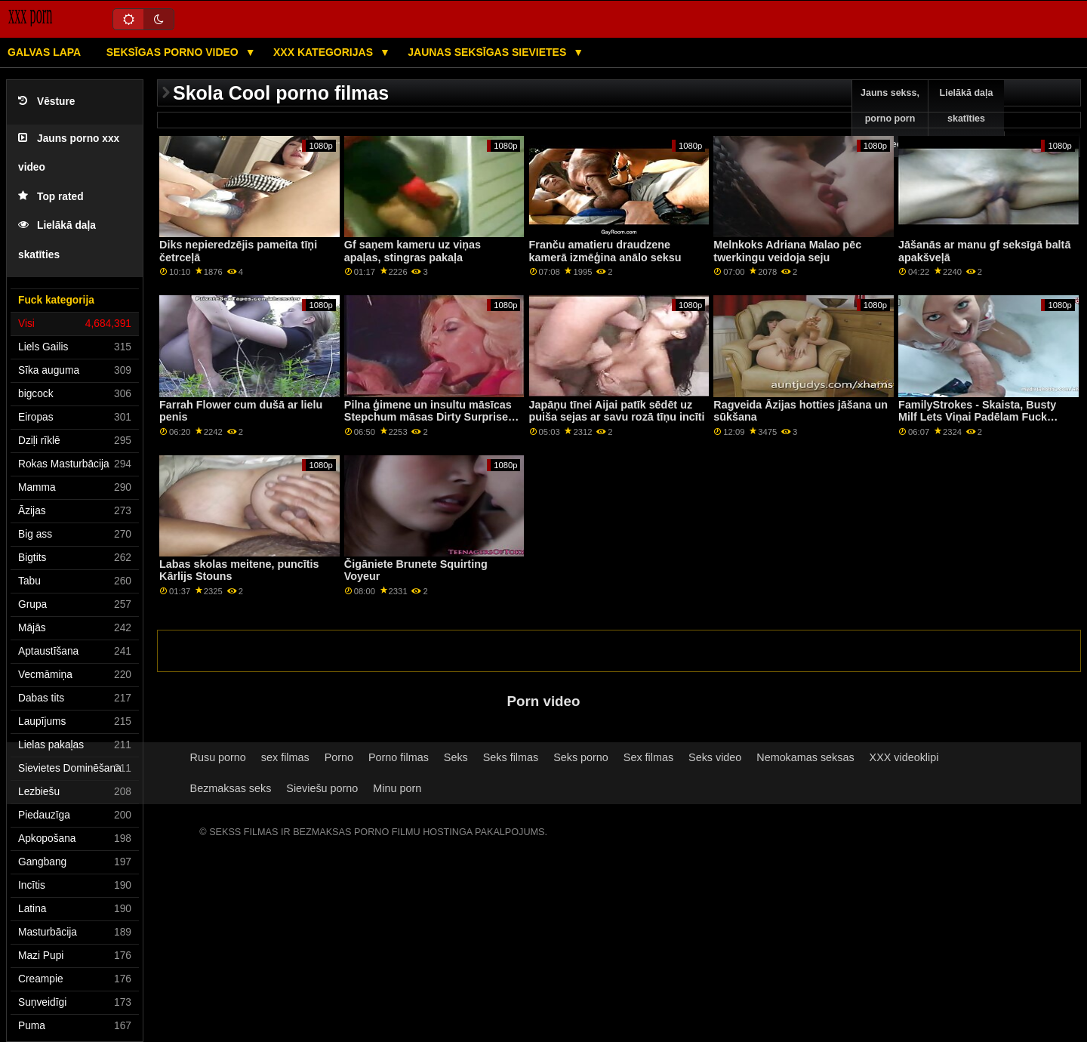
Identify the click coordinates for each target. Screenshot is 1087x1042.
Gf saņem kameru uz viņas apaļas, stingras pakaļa (412, 251)
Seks (456, 757)
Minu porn (397, 788)
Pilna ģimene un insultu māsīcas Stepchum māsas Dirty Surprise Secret (428, 417)
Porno (339, 757)
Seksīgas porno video (174, 52)
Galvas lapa (44, 52)
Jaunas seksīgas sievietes (488, 52)
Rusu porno (218, 757)
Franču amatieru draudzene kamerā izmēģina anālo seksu (605, 251)
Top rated (51, 196)
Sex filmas (648, 757)
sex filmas (285, 757)
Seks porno (580, 757)
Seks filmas (510, 757)
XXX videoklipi (904, 757)
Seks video (714, 757)
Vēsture (46, 101)
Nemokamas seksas (805, 757)
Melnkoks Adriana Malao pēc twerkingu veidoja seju (787, 251)
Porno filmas (398, 757)
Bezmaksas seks (231, 788)
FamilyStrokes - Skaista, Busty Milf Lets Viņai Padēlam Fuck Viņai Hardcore (977, 417)
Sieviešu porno (322, 788)
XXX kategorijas (324, 52)
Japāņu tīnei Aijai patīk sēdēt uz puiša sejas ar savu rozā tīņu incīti (617, 411)
